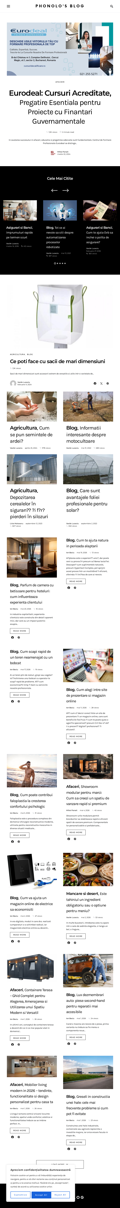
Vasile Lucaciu (12, 243)
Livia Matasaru (16, 523)
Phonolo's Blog (60, 6)
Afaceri (60, 82)
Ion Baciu (14, 609)
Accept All (61, 1195)
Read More (19, 631)
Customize (20, 1195)
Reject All (41, 1195)
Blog (30, 354)
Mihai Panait (62, 152)
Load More (57, 1164)
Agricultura (17, 354)
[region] (40, 1183)
